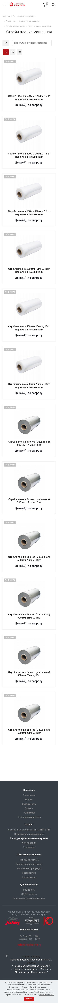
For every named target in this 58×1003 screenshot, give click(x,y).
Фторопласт (29, 847)
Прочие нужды (29, 877)
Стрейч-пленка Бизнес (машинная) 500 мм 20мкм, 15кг (29, 558)
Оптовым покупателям (29, 817)
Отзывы (29, 808)
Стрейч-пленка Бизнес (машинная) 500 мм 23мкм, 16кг (29, 731)
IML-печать (29, 890)
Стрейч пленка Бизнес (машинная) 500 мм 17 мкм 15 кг (29, 443)
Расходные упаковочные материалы (29, 838)
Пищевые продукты (29, 859)
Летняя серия (29, 843)
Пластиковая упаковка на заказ (29, 898)
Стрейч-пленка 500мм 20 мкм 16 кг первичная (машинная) (29, 155)
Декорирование (29, 884)
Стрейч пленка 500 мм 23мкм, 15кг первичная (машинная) (29, 386)
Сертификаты (29, 804)
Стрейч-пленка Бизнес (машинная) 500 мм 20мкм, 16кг (29, 674)
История (29, 799)
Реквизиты (29, 812)
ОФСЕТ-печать (29, 894)
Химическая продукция (29, 868)
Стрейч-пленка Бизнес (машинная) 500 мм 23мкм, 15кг (29, 616)
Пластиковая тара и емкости (29, 834)
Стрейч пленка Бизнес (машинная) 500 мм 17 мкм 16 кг (29, 501)
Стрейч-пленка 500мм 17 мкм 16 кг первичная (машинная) (29, 98)
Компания (29, 790)
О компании (29, 795)
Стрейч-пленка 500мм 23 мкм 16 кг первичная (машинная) (29, 213)
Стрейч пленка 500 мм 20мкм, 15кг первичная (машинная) (29, 328)
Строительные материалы (29, 864)
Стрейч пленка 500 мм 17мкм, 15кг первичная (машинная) (29, 270)
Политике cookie (46, 995)
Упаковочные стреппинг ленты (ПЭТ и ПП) (29, 829)
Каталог (29, 824)
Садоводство (29, 873)
